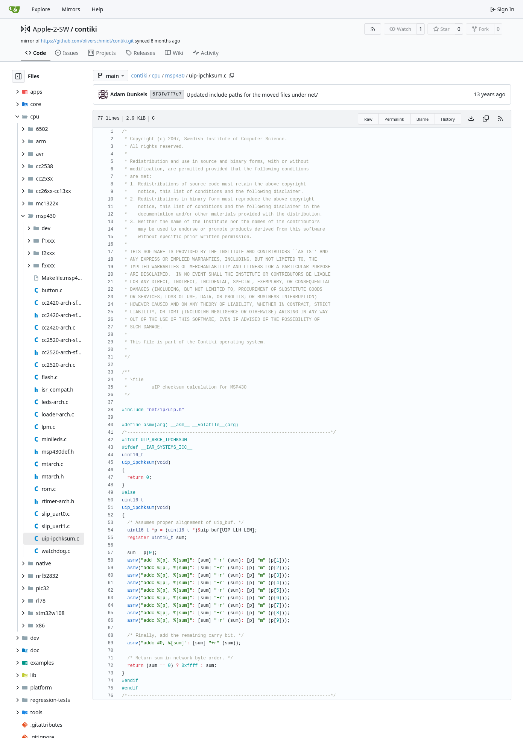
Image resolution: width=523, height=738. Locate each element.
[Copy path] (231, 75)
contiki (85, 29)
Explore (41, 9)
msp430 (174, 75)
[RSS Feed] (373, 29)
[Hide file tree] (18, 76)
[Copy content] (486, 118)
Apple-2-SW (51, 29)
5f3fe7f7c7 (167, 94)
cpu (156, 75)
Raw (368, 119)
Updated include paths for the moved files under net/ (252, 94)
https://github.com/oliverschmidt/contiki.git (87, 41)
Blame (423, 119)
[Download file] (471, 118)
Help (97, 9)
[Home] (14, 9)
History (448, 119)
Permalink (394, 119)
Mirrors (71, 9)
